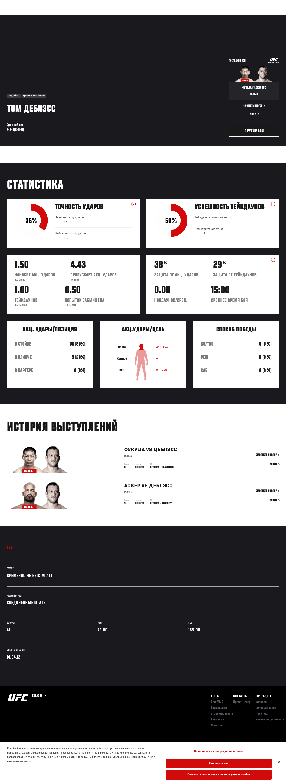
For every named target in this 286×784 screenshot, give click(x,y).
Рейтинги (33, 17)
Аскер (132, 487)
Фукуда (134, 451)
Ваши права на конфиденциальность (218, 751)
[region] (143, 763)
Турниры (13, 17)
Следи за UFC (237, 17)
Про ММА (217, 702)
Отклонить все (219, 763)
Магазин (259, 17)
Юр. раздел (264, 696)
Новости (70, 17)
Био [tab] (9, 548)
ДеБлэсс (165, 451)
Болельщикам (211, 17)
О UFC (215, 696)
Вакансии (217, 720)
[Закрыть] (279, 762)
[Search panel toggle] (271, 17)
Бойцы (52, 17)
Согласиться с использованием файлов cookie (218, 774)
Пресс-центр (241, 702)
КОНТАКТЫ (240, 696)
